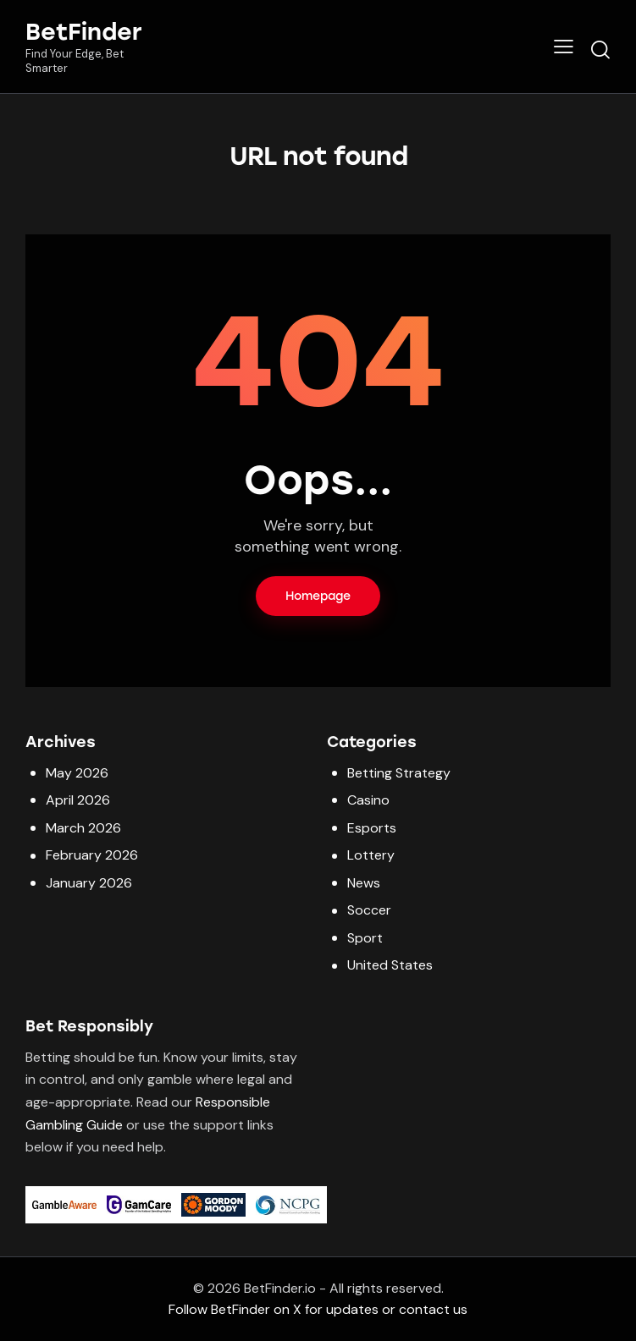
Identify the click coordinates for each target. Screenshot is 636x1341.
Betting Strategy (399, 773)
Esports (371, 828)
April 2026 (78, 800)
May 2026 (77, 773)
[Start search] (600, 49)
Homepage (318, 596)
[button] (563, 46)
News (363, 883)
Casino (368, 800)
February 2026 (92, 855)
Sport (365, 938)
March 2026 (83, 828)
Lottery (371, 855)
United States (390, 965)
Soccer (369, 910)
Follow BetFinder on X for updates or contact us (318, 1309)
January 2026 (89, 883)
